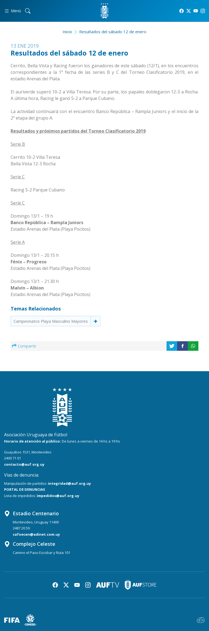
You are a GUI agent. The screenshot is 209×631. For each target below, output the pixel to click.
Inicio (67, 31)
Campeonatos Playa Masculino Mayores (51, 321)
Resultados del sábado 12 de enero (112, 31)
